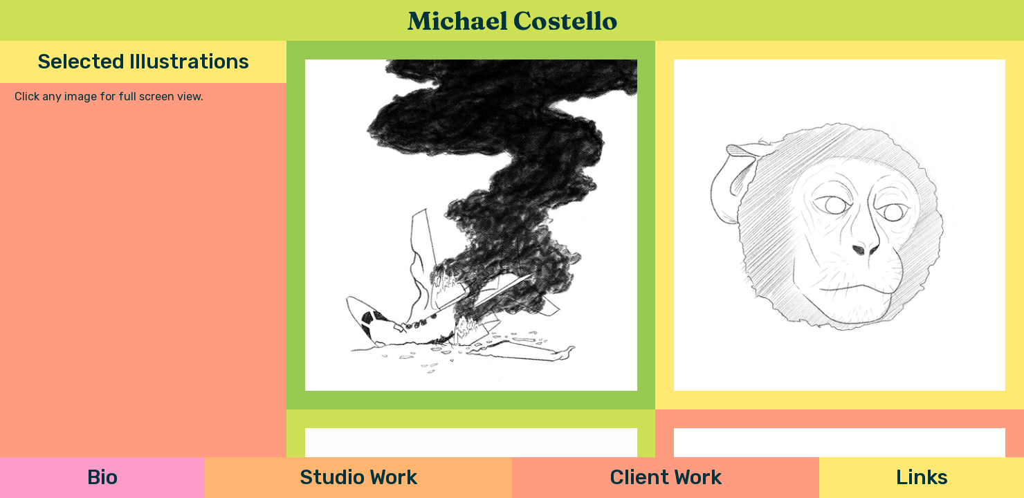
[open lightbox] (470, 225)
